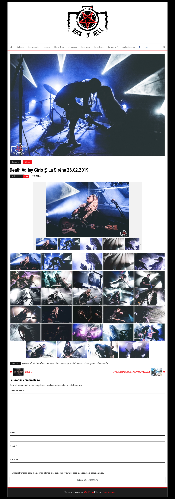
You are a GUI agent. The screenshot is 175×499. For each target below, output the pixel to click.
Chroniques (72, 47)
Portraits (46, 47)
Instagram (147, 47)
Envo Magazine (109, 492)
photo (92, 363)
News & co (59, 47)
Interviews (85, 47)
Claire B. (28, 372)
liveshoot (65, 363)
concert (25, 363)
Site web (14, 459)
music (79, 363)
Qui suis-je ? (113, 47)
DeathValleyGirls (37, 363)
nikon (86, 363)
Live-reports (33, 47)
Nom (12, 432)
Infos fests (98, 47)
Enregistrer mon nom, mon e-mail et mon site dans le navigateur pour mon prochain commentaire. (58, 473)
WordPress (89, 492)
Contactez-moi (128, 47)
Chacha (37, 176)
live (57, 363)
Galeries (20, 47)
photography (102, 363)
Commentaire (17, 390)
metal (72, 363)
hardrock (50, 363)
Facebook (140, 47)
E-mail (13, 446)
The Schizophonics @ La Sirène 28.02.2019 (131, 372)
